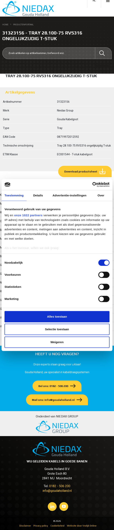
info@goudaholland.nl (57, 491)
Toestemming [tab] (14, 195)
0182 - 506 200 (59, 486)
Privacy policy (40, 525)
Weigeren (56, 342)
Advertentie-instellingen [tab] (69, 195)
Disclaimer (25, 525)
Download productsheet (80, 171)
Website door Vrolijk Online (82, 525)
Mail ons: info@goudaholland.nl (53, 399)
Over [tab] (101, 195)
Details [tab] (38, 195)
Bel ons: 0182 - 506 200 (53, 386)
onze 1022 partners (28, 215)
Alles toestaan (57, 316)
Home (5, 25)
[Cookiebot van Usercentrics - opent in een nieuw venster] (92, 184)
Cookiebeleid (57, 525)
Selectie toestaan (57, 329)
